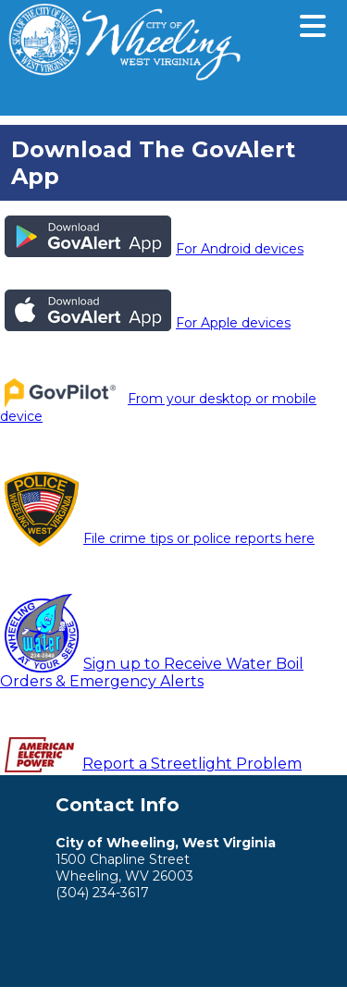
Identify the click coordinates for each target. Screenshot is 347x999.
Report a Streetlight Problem (192, 763)
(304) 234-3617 (102, 892)
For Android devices (154, 248)
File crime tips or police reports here (160, 538)
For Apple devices (148, 322)
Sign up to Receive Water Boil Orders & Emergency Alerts (152, 672)
